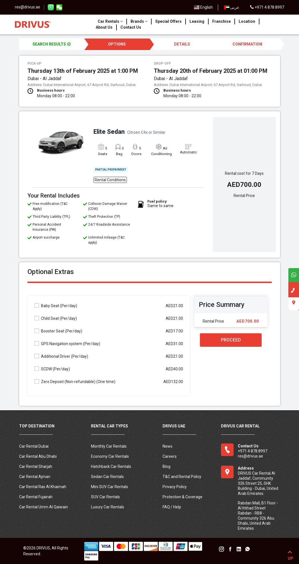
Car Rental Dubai (34, 446)
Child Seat (56, 318)
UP (289, 554)
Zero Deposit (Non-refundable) (75, 381)
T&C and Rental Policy (182, 476)
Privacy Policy (175, 486)
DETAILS (182, 44)
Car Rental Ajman (34, 476)
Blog (166, 466)
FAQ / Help (172, 507)
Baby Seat (56, 305)
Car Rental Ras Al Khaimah (42, 486)
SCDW (52, 368)
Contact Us (130, 27)
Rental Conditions (110, 180)
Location (247, 21)
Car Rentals (110, 21)
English (203, 7)
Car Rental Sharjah (35, 466)
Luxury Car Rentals (107, 507)
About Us (104, 27)
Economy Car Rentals (110, 456)
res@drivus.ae (27, 7)
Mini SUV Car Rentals (109, 486)
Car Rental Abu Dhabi (38, 456)
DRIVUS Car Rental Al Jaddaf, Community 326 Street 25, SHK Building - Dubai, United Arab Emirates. (258, 483)
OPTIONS (117, 44)
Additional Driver (61, 356)
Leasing (197, 21)
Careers (170, 456)
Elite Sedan (129, 131)
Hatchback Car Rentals (111, 466)
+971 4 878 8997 (267, 7)
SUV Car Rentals (105, 497)
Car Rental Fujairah (36, 497)
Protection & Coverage (182, 497)
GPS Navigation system (67, 343)
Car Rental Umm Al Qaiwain (43, 507)
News (167, 446)
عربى (231, 7)
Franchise (221, 21)
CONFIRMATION (247, 44)
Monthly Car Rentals (109, 446)
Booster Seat (58, 331)
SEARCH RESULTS (52, 44)
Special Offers (168, 21)
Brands (139, 21)
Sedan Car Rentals (107, 476)
